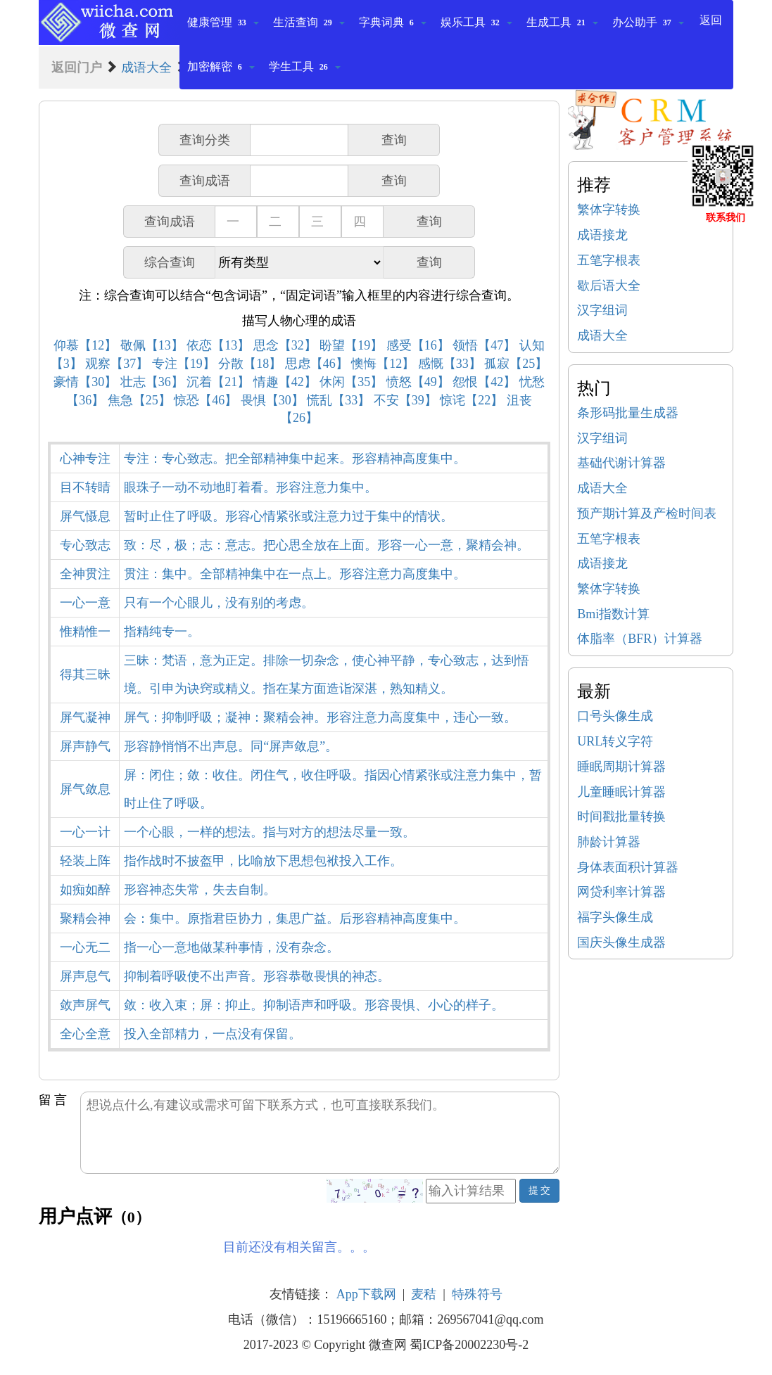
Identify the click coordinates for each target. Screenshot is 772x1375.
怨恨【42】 (484, 382)
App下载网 (366, 1294)
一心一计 (85, 832)
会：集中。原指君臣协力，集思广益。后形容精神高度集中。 (295, 919)
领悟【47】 (484, 345)
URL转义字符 (615, 741)
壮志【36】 (152, 382)
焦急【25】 (139, 400)
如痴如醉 (85, 890)
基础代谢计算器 (621, 463)
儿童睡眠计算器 (621, 792)
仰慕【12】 (85, 345)
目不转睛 (85, 487)
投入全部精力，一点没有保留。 (212, 1034)
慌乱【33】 (338, 400)
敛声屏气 (85, 1005)
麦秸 (423, 1294)
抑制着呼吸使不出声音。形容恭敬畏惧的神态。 (257, 976)
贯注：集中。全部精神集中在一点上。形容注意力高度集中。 (295, 574)
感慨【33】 (449, 364)
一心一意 (85, 603)
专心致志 (85, 545)
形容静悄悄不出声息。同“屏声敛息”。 (231, 746)
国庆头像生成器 (621, 942)
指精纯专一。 (162, 632)
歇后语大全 (608, 286)
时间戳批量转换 (621, 817)
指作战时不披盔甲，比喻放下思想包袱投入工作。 (263, 861)
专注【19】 (183, 364)
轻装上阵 (85, 861)
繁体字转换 (608, 210)
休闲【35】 (351, 382)
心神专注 (85, 459)
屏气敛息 (85, 789)
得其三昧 (85, 674)
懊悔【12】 (383, 364)
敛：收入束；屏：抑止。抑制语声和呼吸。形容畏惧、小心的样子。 (314, 1005)
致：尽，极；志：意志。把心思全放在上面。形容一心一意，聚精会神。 (326, 545)
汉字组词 (602, 310)
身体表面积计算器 (627, 867)
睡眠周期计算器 (621, 767)
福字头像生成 (615, 917)
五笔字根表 (608, 260)
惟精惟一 (85, 632)
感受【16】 (418, 345)
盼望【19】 (351, 345)
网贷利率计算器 (621, 892)
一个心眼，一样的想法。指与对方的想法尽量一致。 (269, 832)
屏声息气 (85, 976)
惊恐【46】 (205, 400)
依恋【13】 (218, 345)
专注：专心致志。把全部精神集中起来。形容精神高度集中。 (295, 459)
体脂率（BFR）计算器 (639, 639)
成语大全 (146, 67)
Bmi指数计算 (613, 614)
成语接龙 (602, 235)
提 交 (540, 1190)
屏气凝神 (85, 717)
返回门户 (76, 67)
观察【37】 (116, 364)
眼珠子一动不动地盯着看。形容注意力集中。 (250, 487)
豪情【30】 (85, 382)
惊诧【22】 (471, 400)
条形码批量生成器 (627, 413)
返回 (711, 20)
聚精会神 (85, 919)
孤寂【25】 (516, 364)
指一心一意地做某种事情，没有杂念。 (231, 947)
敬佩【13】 (152, 345)
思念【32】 (285, 345)
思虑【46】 (316, 364)
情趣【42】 (285, 382)
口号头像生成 (615, 716)
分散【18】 (249, 364)
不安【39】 (405, 400)
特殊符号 (477, 1294)
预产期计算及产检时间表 (646, 513)
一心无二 (85, 947)
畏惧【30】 (272, 400)
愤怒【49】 (418, 382)
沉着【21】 (218, 382)
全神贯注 (85, 574)
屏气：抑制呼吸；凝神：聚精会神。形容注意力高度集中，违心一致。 (320, 717)
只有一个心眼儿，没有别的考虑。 (219, 603)
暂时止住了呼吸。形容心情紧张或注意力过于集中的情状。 (288, 516)
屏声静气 (85, 746)
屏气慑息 (85, 516)
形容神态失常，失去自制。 (200, 890)
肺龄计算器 (608, 842)
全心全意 (85, 1034)
